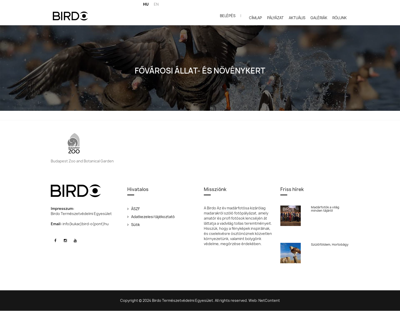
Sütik (133, 224)
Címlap (255, 17)
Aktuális (297, 17)
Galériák (318, 17)
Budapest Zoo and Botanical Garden (82, 161)
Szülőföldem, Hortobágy (329, 244)
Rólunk (339, 17)
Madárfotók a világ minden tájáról (325, 209)
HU (146, 4)
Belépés (227, 15)
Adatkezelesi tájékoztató (151, 216)
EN (156, 4)
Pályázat (275, 17)
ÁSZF (133, 208)
